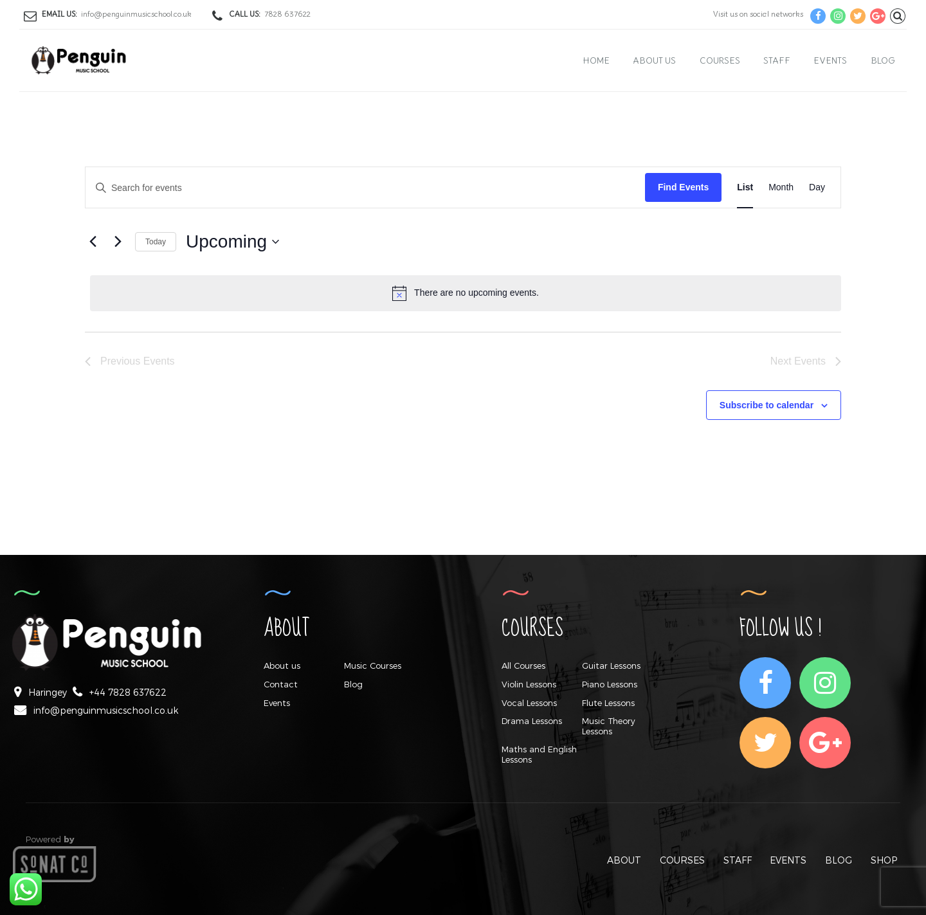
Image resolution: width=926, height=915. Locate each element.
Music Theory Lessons (608, 726)
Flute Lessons (608, 703)
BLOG (838, 860)
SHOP (884, 860)
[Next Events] (117, 241)
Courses (720, 60)
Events (830, 60)
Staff (776, 60)
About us (654, 60)
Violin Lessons (529, 684)
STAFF (737, 860)
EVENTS (788, 860)
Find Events (683, 187)
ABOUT (624, 860)
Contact (281, 684)
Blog (883, 60)
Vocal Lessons (529, 703)
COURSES (682, 860)
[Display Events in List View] (745, 187)
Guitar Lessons (611, 665)
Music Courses (372, 665)
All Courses (523, 665)
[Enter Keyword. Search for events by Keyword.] (365, 187)
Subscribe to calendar (766, 405)
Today (155, 241)
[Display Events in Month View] (781, 187)
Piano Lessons (609, 684)
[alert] (465, 293)
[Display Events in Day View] (817, 187)
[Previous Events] (92, 241)
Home (596, 60)
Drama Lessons (532, 721)
